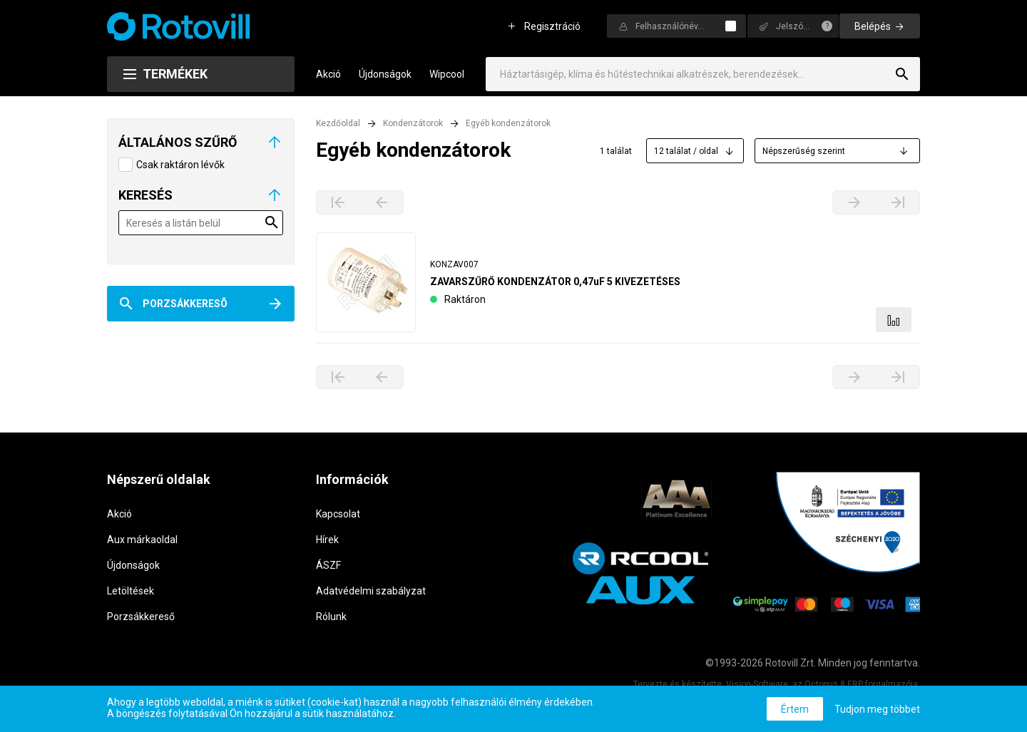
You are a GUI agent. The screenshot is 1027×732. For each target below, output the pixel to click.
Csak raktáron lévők (180, 164)
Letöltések (130, 591)
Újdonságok (385, 74)
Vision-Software (757, 684)
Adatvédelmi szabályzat (371, 591)
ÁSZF (328, 565)
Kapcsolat (338, 514)
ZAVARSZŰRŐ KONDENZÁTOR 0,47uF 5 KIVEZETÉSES (555, 281)
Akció (328, 74)
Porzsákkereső (141, 616)
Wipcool (446, 74)
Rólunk (331, 616)
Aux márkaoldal (142, 539)
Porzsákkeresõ (185, 303)
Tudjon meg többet (877, 709)
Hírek (327, 539)
